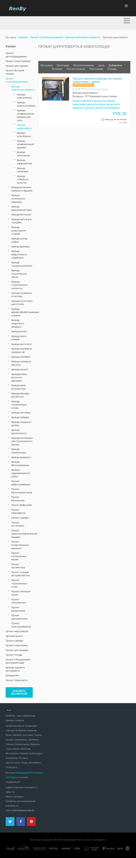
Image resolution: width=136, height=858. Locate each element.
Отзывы (112, 69)
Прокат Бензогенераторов (21, 491)
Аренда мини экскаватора (18, 387)
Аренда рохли (19, 331)
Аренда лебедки (20, 417)
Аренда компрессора (18, 451)
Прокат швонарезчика (19, 617)
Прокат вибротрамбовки (20, 483)
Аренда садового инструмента (15, 669)
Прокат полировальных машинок (20, 544)
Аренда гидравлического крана (20, 473)
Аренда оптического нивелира (18, 198)
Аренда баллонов (21, 214)
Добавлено (116, 65)
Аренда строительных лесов (19, 273)
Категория (63, 65)
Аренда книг (12, 675)
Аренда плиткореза (23, 154)
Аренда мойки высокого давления (19, 377)
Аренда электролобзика (25, 104)
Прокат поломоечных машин (18, 556)
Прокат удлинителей (18, 609)
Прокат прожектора (18, 566)
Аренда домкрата (21, 457)
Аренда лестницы (21, 412)
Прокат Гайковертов (18, 511)
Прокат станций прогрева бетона (20, 574)
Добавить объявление (19, 692)
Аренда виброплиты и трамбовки (19, 254)
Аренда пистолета (21, 344)
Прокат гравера (20, 517)
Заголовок (46, 65)
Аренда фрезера (20, 246)
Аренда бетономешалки (20, 464)
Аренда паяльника (22, 170)
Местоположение (84, 65)
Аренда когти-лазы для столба (21, 303)
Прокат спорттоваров (18, 61)
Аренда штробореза (24, 135)
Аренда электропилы (24, 96)
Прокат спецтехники (17, 645)
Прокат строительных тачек (19, 583)
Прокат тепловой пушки (20, 593)
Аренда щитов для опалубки (21, 221)
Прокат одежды (14, 640)
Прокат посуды (14, 654)
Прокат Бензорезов (18, 499)
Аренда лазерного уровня (21, 424)
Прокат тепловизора (18, 601)
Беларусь (78, 96)
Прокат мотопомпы (17, 524)
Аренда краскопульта (19, 432)
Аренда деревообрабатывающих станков (22, 312)
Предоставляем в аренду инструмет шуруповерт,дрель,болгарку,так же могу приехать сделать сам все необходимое (96, 104)
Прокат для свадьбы (17, 650)
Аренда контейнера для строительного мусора (22, 441)
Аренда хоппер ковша (19, 240)
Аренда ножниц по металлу (21, 363)
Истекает (57, 69)
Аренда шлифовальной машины (25, 144)
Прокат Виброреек (21, 505)
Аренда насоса (19, 369)
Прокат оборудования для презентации (18, 661)
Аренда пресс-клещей (19, 338)
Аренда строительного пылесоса (19, 285)
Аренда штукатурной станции (18, 230)
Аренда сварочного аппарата (17, 323)
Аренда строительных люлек (19, 404)
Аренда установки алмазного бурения (21, 189)
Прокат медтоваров (17, 631)
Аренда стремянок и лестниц (21, 295)
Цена (101, 65)
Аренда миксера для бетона (20, 395)
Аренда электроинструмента (22, 88)
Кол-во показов (76, 69)
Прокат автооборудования (16, 55)
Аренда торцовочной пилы (21, 264)
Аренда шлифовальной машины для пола (25, 115)
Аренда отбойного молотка (23, 179)
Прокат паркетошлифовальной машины (22, 533)
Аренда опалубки (20, 357)
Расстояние (96, 69)
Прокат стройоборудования (17, 80)
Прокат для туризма (17, 66)
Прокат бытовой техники (15, 72)
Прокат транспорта (16, 680)
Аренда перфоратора (24, 162)
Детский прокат (14, 636)
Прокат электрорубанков (21, 625)
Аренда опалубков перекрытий (21, 350)
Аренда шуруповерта (85, 92)
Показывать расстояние (103, 96)
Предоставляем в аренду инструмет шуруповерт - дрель (97, 80)
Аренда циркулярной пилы (21, 208)
